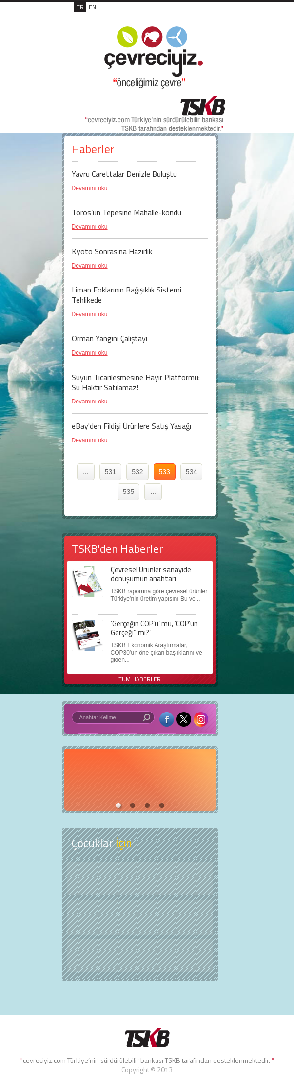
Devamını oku (90, 188)
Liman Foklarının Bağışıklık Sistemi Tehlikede (126, 295)
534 (191, 471)
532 (137, 471)
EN (92, 7)
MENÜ (205, 17)
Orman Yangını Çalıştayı (109, 338)
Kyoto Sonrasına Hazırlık (112, 251)
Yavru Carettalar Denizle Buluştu (124, 174)
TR (80, 7)
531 (110, 471)
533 (164, 471)
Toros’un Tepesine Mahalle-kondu (126, 212)
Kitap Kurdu (140, 955)
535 (128, 491)
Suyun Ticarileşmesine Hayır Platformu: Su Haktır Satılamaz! (136, 382)
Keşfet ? (140, 878)
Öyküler (140, 917)
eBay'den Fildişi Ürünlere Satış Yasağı (131, 426)
